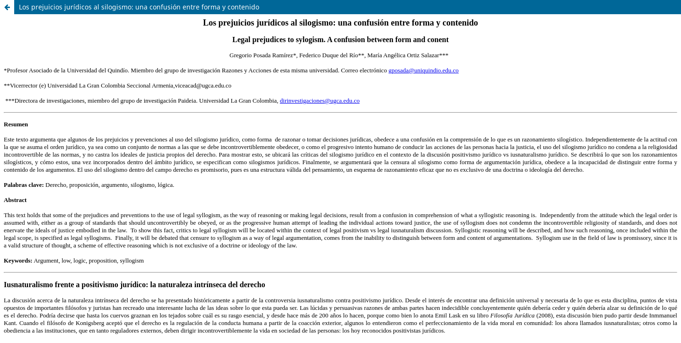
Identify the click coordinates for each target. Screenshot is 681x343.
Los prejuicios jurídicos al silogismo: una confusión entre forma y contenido (139, 6)
